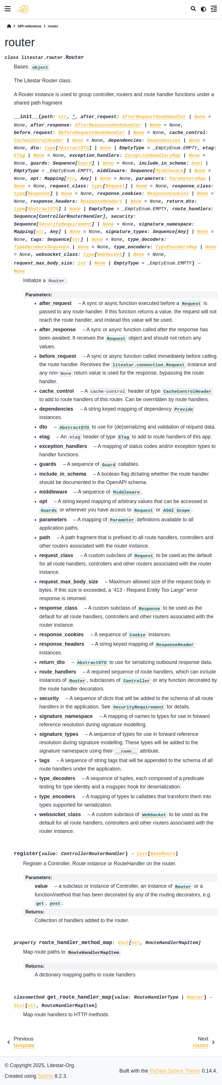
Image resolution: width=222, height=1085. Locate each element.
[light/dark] (203, 9)
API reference (29, 26)
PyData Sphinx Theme (175, 1071)
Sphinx (45, 1076)
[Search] (193, 9)
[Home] (9, 26)
